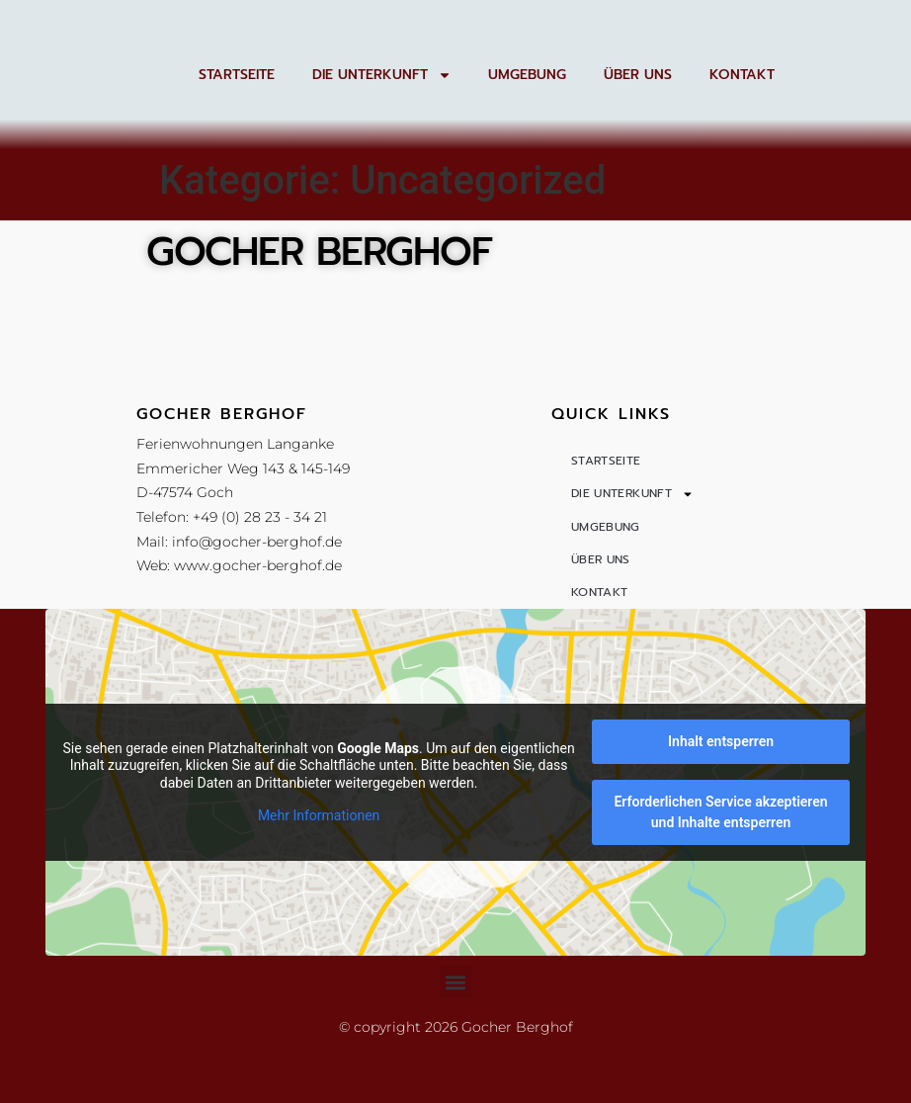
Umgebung (527, 74)
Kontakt (742, 74)
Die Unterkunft (382, 74)
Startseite (237, 74)
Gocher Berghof (319, 251)
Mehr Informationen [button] (318, 881)
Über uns (638, 74)
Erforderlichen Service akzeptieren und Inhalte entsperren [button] (721, 877)
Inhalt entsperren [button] (721, 806)
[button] (456, 1047)
